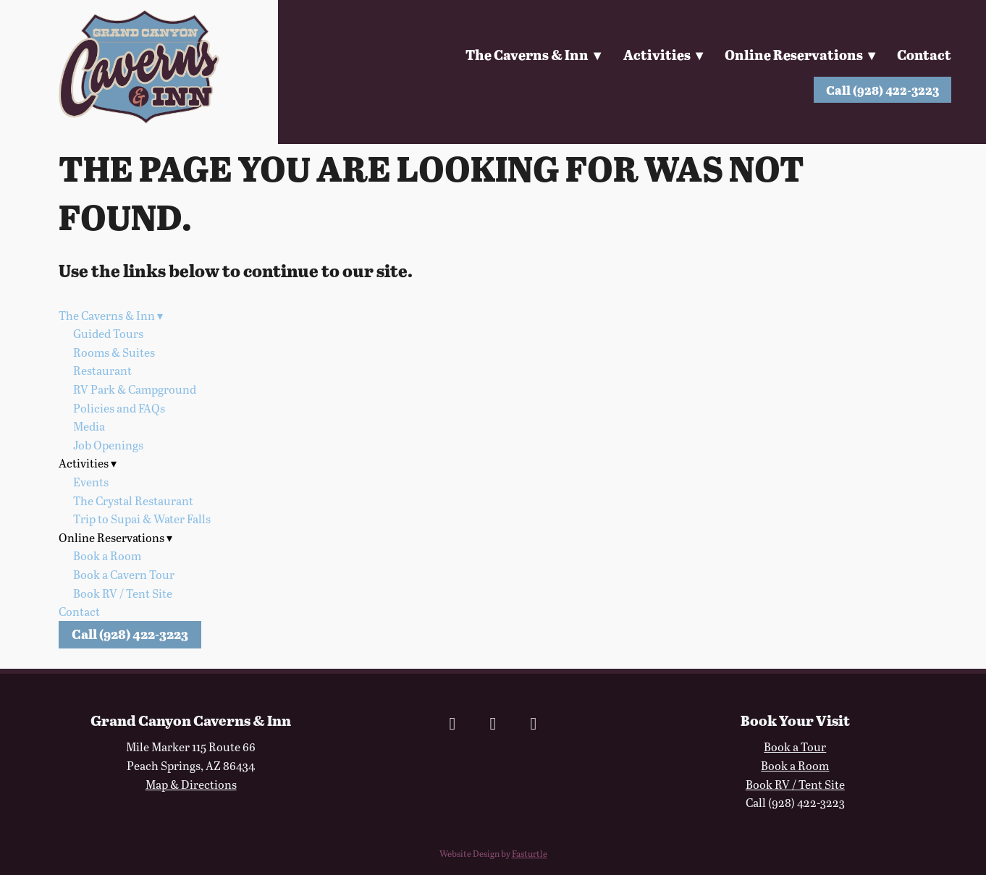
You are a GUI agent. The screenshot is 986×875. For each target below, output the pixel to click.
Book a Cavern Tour (123, 574)
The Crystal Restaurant (133, 500)
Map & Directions (191, 784)
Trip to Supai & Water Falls (142, 518)
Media (89, 426)
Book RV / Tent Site (122, 593)
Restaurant (102, 370)
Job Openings (108, 444)
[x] (534, 723)
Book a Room (107, 555)
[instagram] (493, 723)
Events (91, 481)
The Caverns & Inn (531, 54)
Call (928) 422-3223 (882, 89)
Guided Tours (108, 333)
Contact (924, 54)
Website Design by (493, 853)
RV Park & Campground (134, 389)
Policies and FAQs (119, 407)
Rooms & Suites (114, 352)
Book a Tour (795, 746)
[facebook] (452, 723)
